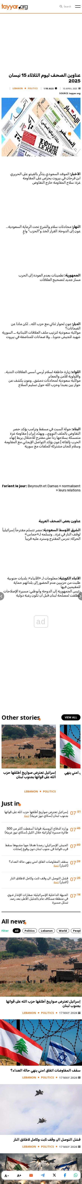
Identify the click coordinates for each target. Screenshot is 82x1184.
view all (71, 717)
